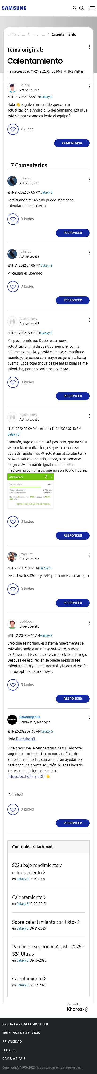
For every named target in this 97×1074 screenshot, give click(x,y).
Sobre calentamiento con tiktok (44, 922)
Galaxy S (46, 97)
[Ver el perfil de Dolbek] (24, 85)
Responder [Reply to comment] (73, 233)
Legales (9, 1050)
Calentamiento (27, 897)
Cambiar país (14, 1059)
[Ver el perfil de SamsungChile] (29, 717)
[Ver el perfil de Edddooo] (26, 622)
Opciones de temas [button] (81, 46)
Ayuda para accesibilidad (25, 1024)
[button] (81, 86)
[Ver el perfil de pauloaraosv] (28, 319)
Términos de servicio (21, 1033)
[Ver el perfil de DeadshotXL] (26, 739)
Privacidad (12, 1042)
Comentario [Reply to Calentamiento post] (72, 143)
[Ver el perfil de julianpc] (25, 178)
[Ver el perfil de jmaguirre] (26, 554)
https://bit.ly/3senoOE (25, 776)
